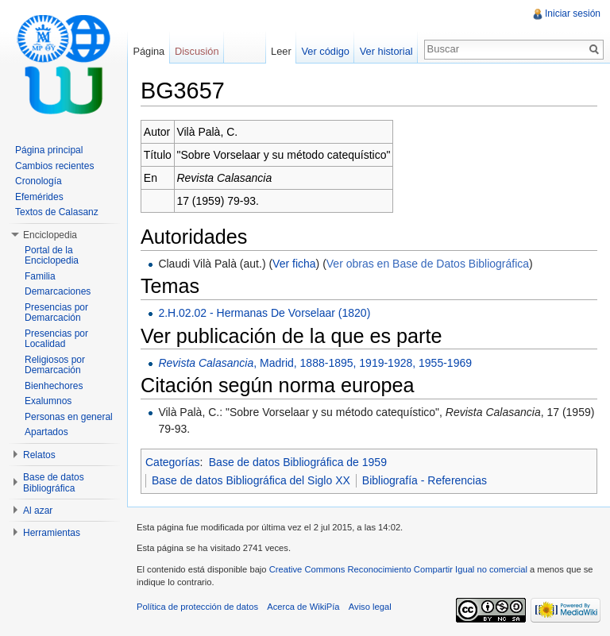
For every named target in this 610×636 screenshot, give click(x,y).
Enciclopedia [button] (50, 235)
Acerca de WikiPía (303, 606)
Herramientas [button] (51, 532)
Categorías (172, 462)
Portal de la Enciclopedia (52, 256)
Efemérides (39, 196)
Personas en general (69, 416)
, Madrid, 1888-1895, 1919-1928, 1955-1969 (315, 363)
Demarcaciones (58, 291)
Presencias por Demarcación (56, 313)
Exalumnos (48, 401)
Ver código (325, 51)
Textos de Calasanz (56, 212)
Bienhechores (54, 385)
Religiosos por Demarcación (55, 365)
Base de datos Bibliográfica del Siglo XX (251, 480)
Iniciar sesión (572, 13)
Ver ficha (293, 263)
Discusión (196, 51)
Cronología (38, 181)
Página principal (49, 150)
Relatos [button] (39, 455)
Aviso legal (370, 606)
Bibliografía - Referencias (424, 480)
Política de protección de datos (197, 606)
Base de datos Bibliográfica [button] (53, 483)
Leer (281, 51)
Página (148, 51)
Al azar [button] (37, 510)
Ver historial (386, 51)
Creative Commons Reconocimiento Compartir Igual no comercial (398, 569)
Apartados (46, 431)
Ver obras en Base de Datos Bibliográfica (427, 263)
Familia (40, 276)
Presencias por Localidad (56, 339)
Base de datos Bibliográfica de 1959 (298, 462)
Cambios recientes (54, 166)
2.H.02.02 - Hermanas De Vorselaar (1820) (264, 312)
